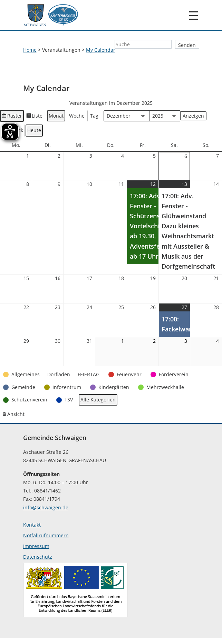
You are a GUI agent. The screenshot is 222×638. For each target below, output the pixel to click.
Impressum (36, 546)
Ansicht (13, 415)
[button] (22, 374)
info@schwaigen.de (45, 507)
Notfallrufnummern (46, 535)
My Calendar (100, 50)
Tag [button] (94, 115)
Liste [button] (34, 117)
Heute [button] (34, 130)
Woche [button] (77, 115)
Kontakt (32, 524)
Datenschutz (37, 557)
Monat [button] (56, 115)
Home (30, 50)
